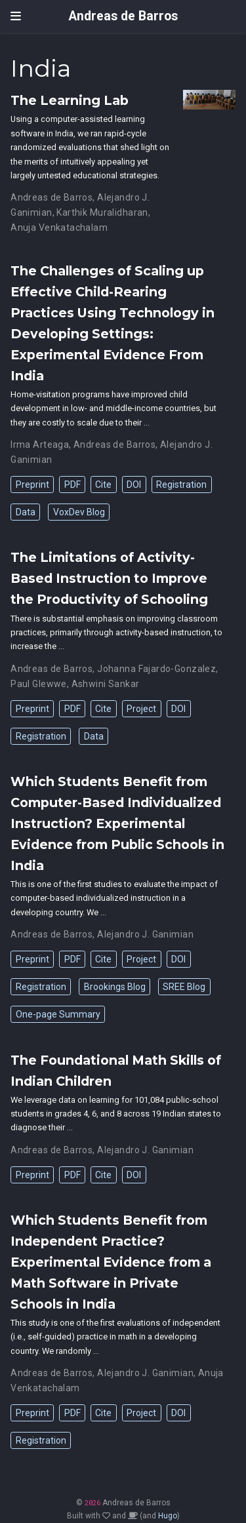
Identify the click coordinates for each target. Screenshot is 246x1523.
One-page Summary (58, 1014)
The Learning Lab (69, 100)
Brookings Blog (115, 986)
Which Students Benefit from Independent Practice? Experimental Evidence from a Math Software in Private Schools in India (110, 1262)
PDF (72, 484)
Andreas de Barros (123, 16)
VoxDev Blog (79, 512)
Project (141, 708)
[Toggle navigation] (15, 16)
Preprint (32, 484)
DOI (134, 484)
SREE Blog (184, 986)
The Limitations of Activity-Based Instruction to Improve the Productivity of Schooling (109, 578)
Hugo (167, 1515)
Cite (103, 484)
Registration (181, 484)
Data (25, 512)
